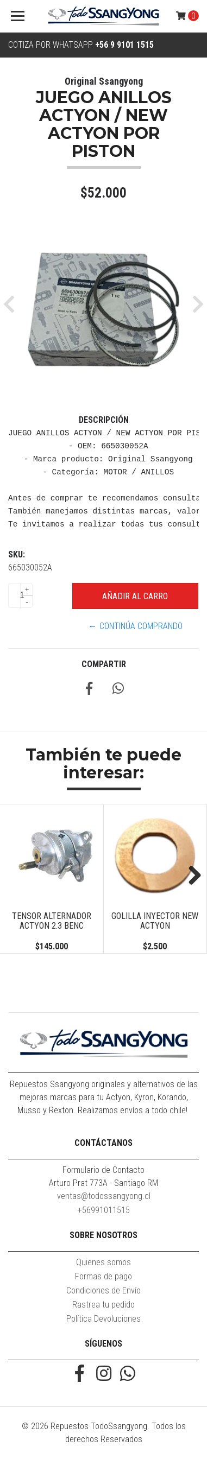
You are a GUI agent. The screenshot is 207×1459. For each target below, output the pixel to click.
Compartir (103, 664)
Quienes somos (103, 1262)
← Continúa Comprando (136, 626)
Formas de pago (103, 1276)
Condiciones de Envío (103, 1290)
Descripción (104, 420)
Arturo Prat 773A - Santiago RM (103, 1183)
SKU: (16, 554)
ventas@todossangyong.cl (103, 1196)
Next (191, 876)
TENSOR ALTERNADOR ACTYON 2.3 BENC (51, 921)
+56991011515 (104, 1210)
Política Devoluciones (103, 1319)
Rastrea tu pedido (103, 1304)
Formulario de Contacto (103, 1170)
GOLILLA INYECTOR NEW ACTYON (154, 921)
